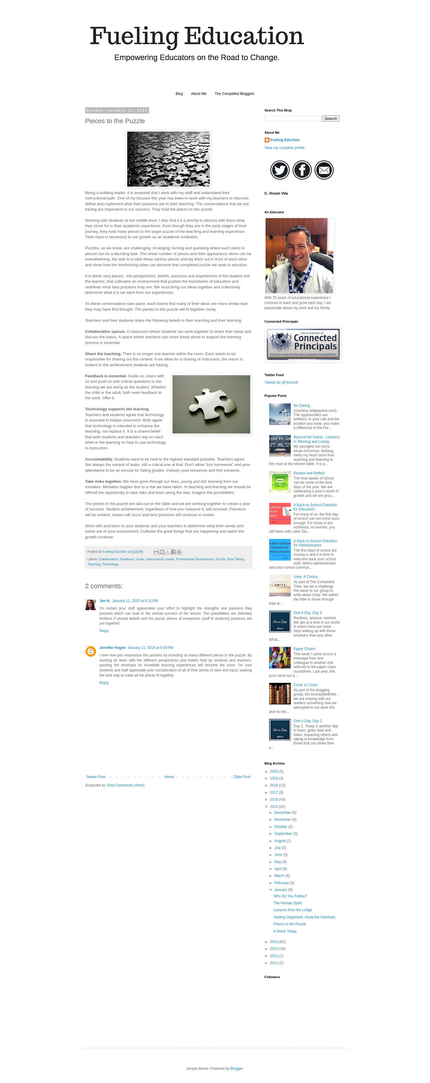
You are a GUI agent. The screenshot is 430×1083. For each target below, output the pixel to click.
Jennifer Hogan (113, 648)
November (283, 819)
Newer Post (96, 777)
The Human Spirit (287, 903)
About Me (198, 94)
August (280, 841)
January (281, 890)
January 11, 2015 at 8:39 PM (150, 648)
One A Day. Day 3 (307, 613)
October (281, 827)
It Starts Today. (285, 931)
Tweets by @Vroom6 (281, 382)
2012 (274, 956)
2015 (274, 807)
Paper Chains (304, 649)
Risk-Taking (235, 559)
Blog (179, 94)
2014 (274, 942)
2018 (274, 785)
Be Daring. (302, 405)
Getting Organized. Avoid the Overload (304, 917)
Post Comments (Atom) (126, 785)
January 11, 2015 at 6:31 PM (135, 601)
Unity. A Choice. (306, 577)
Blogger (236, 1068)
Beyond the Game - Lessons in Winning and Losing (316, 439)
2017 (274, 792)
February (282, 883)
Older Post (242, 777)
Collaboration (108, 559)
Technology (110, 564)
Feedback (127, 559)
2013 (274, 949)
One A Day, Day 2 (307, 721)
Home (169, 777)
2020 (274, 771)
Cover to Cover (305, 685)
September (283, 834)
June (278, 855)
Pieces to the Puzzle (289, 924)
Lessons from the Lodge (292, 910)
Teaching (94, 564)
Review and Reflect (308, 473)
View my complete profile (285, 148)
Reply (104, 631)
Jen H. (105, 601)
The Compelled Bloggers (234, 94)
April (278, 869)
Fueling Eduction (285, 140)
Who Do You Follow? (290, 896)
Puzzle (220, 559)
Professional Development (195, 559)
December (283, 813)
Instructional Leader (160, 559)
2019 (274, 778)
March (279, 876)
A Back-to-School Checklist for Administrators (315, 543)
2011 (274, 963)
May (278, 862)
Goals (140, 559)
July (278, 848)
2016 (274, 799)
